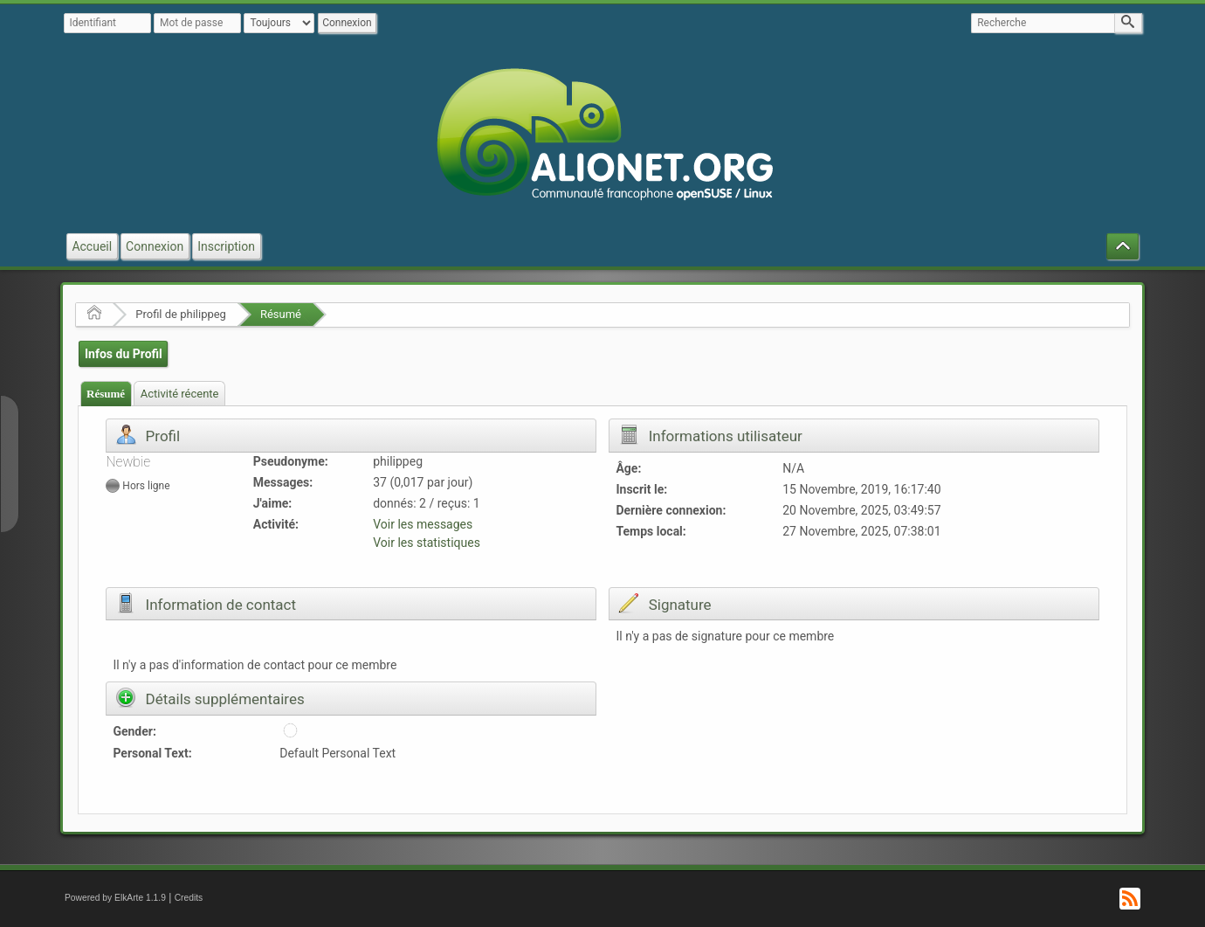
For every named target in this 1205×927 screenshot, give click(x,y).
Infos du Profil (123, 354)
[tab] (106, 393)
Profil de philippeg (180, 314)
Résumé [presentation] (105, 393)
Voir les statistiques (426, 543)
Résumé (280, 314)
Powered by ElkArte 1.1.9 (115, 898)
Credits (189, 898)
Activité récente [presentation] (180, 393)
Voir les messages (422, 524)
